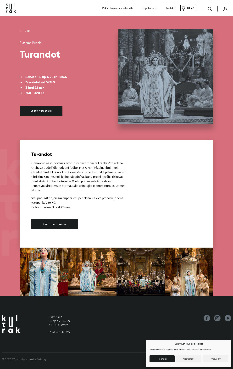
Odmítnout (188, 358)
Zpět (25, 30)
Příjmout (162, 358)
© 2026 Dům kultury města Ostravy (24, 359)
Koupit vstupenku (41, 110)
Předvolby (216, 358)
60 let (190, 8)
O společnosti (149, 8)
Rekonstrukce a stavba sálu (117, 8)
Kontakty (171, 8)
